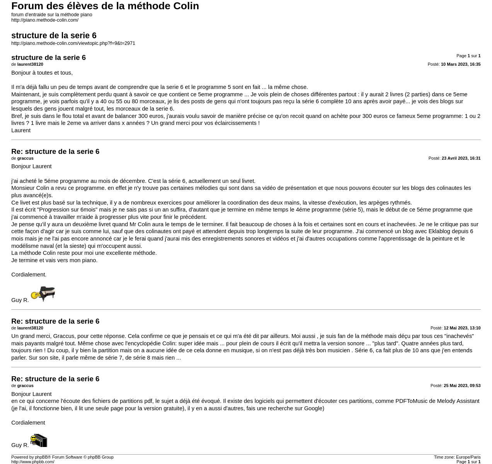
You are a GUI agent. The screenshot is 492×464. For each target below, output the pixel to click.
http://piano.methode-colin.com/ (44, 20)
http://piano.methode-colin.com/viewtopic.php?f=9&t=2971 (73, 43)
